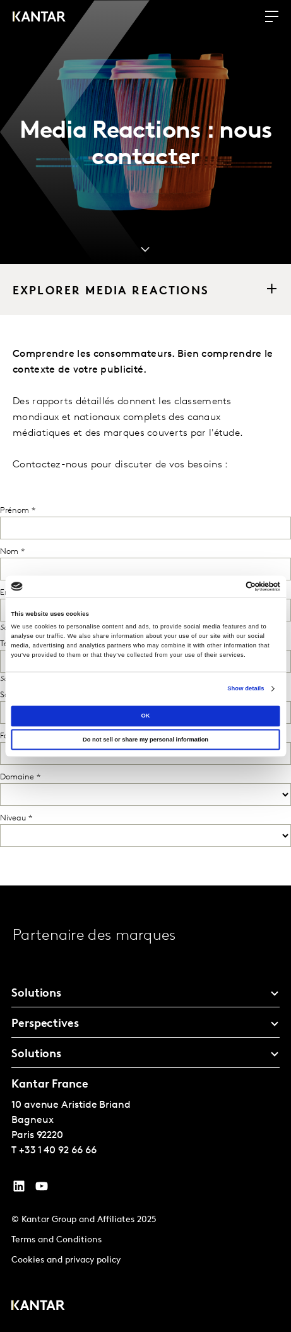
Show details (245, 689)
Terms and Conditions (56, 1240)
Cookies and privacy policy (66, 1260)
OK (145, 715)
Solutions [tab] (36, 994)
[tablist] (145, 1108)
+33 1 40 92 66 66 (58, 1151)
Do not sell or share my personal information (145, 739)
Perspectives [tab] (45, 1024)
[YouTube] (19, 1189)
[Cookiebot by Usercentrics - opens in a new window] (225, 586)
